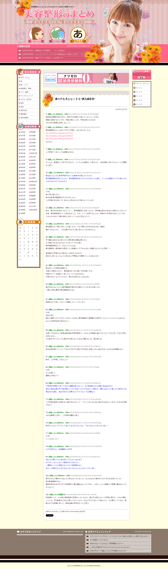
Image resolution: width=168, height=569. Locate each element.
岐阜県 (23, 167)
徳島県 (33, 192)
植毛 (22, 107)
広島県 (33, 188)
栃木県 (23, 146)
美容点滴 (24, 110)
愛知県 (23, 171)
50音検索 (78, 35)
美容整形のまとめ (59, 16)
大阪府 (23, 178)
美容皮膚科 (24, 118)
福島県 (23, 143)
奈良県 (23, 181)
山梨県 (23, 164)
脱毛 (22, 103)
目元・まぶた (25, 77)
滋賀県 (23, 174)
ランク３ (139, 96)
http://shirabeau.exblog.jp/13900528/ (59, 139)
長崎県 (33, 203)
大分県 (33, 206)
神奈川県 (34, 153)
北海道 (23, 132)
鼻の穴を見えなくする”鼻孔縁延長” (75, 99)
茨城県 (33, 143)
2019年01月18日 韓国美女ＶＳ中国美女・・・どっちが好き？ (44, 50)
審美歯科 (24, 114)
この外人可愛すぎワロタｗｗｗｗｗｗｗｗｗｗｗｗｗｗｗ (110, 547)
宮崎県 (23, 210)
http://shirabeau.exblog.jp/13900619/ (59, 136)
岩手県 (23, 135)
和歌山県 (34, 181)
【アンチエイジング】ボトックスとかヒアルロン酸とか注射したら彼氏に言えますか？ (120, 536)
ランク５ (139, 104)
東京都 (23, 153)
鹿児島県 (34, 210)
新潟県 (23, 157)
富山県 (33, 157)
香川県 (23, 196)
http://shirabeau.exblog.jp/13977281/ (59, 133)
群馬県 (33, 146)
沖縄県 (23, 213)
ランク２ (139, 92)
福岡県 (33, 199)
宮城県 (33, 135)
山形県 (33, 139)
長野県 (33, 164)
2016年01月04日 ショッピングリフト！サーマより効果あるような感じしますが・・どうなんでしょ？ (57, 54)
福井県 (33, 160)
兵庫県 (33, 178)
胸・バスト (24, 85)
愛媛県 (33, 196)
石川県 (23, 160)
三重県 (33, 171)
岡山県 (23, 188)
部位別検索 (36, 35)
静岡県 (33, 167)
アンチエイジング (27, 96)
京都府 (33, 174)
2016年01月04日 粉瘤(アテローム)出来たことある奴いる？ (43, 58)
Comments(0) (74, 511)
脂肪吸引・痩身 (26, 88)
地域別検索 (57, 35)
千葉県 (33, 150)
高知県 (23, 199)
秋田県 (23, 139)
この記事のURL (63, 511)
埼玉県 (23, 150)
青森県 (33, 132)
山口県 (23, 192)
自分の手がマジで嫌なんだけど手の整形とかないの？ (108, 551)
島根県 (33, 185)
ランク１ (139, 88)
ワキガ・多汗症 (26, 99)
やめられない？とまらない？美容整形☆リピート (107, 543)
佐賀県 (23, 203)
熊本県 (23, 206)
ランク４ (139, 100)
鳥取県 (23, 185)
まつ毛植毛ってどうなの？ (99, 540)
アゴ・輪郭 (24, 92)
